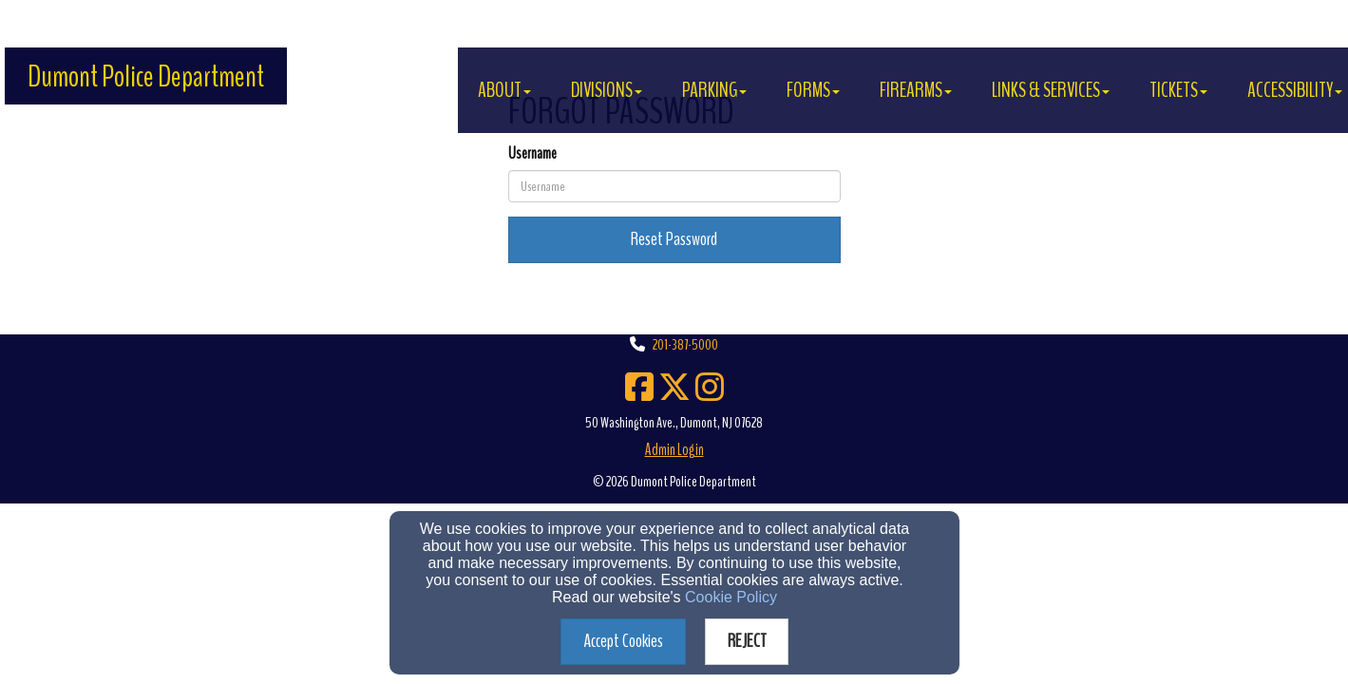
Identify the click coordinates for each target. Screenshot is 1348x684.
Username (532, 153)
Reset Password (674, 239)
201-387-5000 (685, 344)
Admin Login (674, 450)
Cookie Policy (731, 597)
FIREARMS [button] (916, 90)
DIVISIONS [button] (606, 90)
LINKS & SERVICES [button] (1051, 90)
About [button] (504, 90)
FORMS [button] (813, 90)
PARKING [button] (714, 90)
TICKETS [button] (1178, 90)
